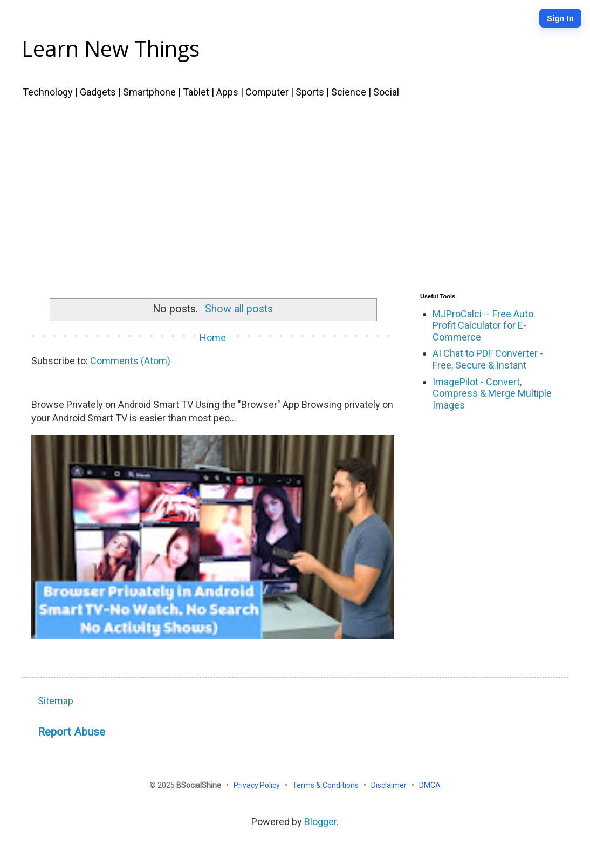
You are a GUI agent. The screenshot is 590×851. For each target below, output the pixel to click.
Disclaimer (389, 785)
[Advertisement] (295, 193)
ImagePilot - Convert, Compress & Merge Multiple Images (492, 393)
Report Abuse (71, 731)
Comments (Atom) (130, 360)
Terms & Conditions (326, 785)
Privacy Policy (258, 785)
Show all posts (239, 309)
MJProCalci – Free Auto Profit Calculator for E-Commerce (483, 325)
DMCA (430, 785)
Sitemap (55, 700)
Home (213, 337)
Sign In (560, 18)
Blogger (320, 821)
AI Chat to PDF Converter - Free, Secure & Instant (488, 359)
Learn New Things (111, 48)
